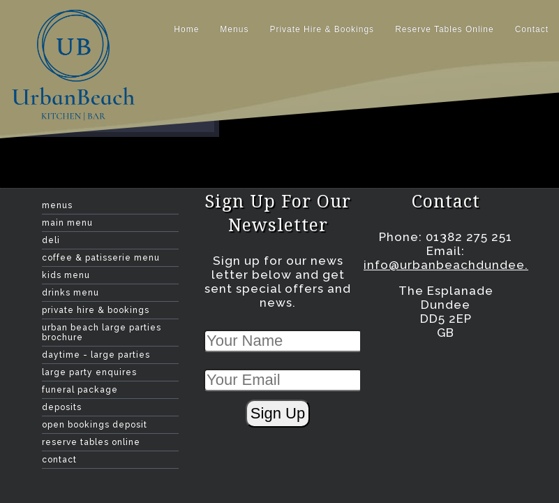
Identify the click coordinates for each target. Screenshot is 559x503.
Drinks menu (70, 293)
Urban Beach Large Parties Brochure (101, 332)
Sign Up (278, 413)
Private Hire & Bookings (321, 29)
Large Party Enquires (89, 372)
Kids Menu (66, 275)
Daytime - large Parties (96, 355)
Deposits (62, 407)
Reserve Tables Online (444, 29)
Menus (234, 29)
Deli (51, 240)
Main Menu (67, 223)
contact (532, 29)
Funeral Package (80, 390)
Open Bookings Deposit (94, 425)
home (186, 29)
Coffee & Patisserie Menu (101, 258)
